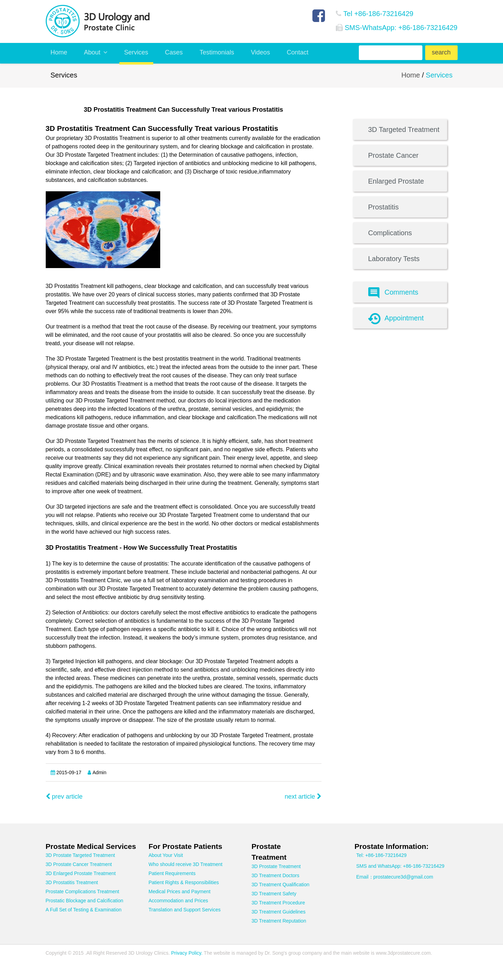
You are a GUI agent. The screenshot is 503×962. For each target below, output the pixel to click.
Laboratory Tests (394, 258)
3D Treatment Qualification (281, 884)
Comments (393, 292)
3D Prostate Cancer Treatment (79, 864)
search (441, 52)
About (96, 52)
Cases (174, 52)
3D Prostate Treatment (276, 866)
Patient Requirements (172, 873)
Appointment (396, 318)
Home (59, 52)
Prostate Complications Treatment (82, 891)
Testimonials (217, 52)
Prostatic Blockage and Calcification (85, 900)
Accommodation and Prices (178, 900)
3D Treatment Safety (274, 893)
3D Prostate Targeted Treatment (80, 855)
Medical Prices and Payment (179, 891)
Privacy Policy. (186, 953)
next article (302, 796)
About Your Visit (166, 855)
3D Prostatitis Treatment (72, 882)
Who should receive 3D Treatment (186, 864)
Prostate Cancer (393, 155)
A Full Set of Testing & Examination (84, 909)
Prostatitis (383, 207)
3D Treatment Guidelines (279, 912)
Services (136, 52)
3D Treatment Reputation (279, 921)
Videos (260, 52)
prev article (64, 796)
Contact (297, 52)
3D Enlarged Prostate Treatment (81, 873)
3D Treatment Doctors (275, 875)
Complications (390, 233)
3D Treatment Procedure (278, 902)
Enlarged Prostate (396, 181)
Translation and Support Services (185, 909)
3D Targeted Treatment (403, 129)
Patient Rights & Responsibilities (184, 882)
